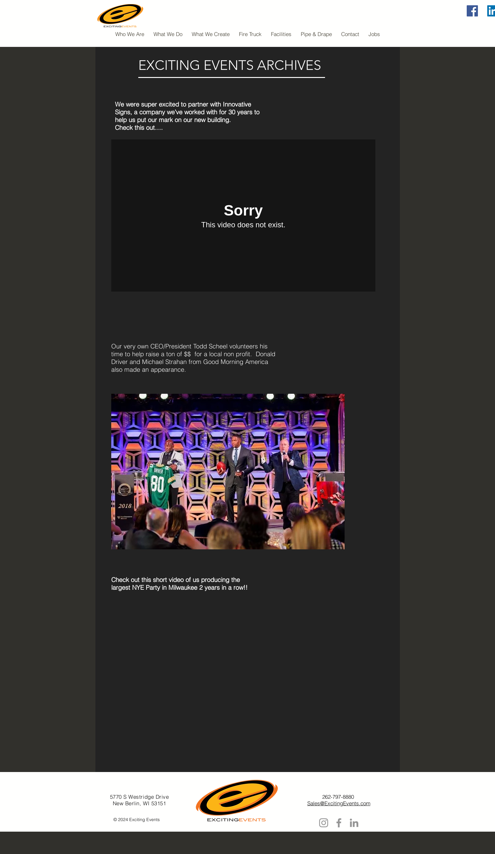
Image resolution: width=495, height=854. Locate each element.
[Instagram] (324, 823)
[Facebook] (472, 10)
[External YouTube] (241, 688)
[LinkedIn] (354, 823)
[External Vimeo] (243, 215)
